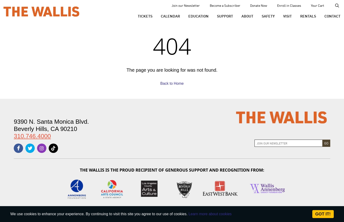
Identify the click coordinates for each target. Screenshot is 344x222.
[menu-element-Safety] (268, 16)
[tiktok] (53, 148)
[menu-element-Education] (198, 16)
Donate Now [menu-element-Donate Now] (258, 5)
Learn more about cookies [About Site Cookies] (210, 214)
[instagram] (41, 148)
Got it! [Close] (323, 214)
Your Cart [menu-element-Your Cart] (317, 5)
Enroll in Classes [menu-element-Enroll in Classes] (289, 5)
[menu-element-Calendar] (170, 16)
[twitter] (30, 148)
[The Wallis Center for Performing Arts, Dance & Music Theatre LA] (41, 11)
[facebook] (18, 148)
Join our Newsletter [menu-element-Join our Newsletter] (186, 5)
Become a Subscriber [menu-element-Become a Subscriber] (225, 5)
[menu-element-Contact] (330, 16)
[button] (145, 16)
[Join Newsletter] (289, 143)
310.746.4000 (32, 136)
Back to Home (172, 83)
